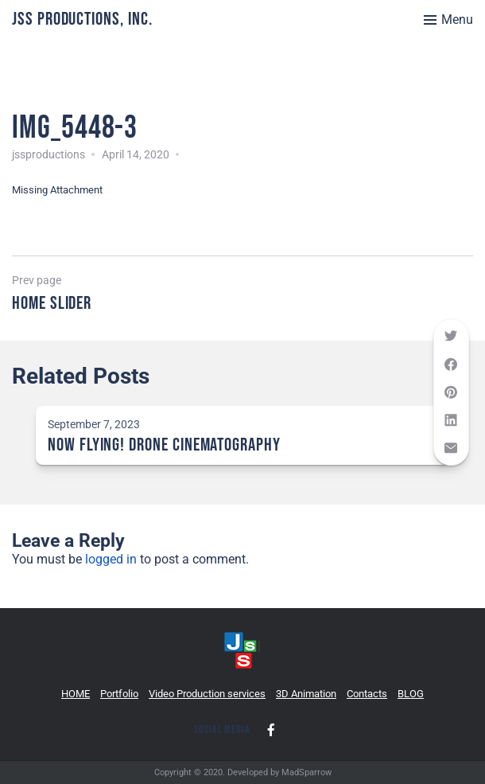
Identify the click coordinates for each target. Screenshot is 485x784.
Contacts (367, 694)
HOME (75, 694)
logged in (111, 559)
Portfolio (119, 694)
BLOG (411, 694)
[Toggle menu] (448, 20)
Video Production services (207, 694)
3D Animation (306, 694)
